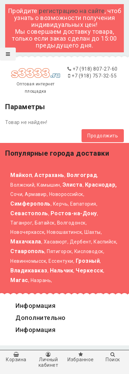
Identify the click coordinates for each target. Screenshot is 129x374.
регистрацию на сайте (72, 10)
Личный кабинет (48, 360)
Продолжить (102, 135)
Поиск (113, 357)
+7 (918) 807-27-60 (92, 69)
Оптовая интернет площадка (35, 81)
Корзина (16, 357)
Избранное (81, 357)
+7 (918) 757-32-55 (92, 76)
